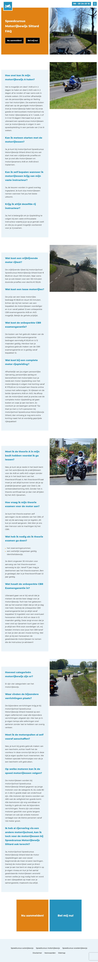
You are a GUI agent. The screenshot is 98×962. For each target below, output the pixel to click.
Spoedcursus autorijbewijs (22, 948)
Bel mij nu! (66, 915)
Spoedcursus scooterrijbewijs (74, 948)
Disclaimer (37, 953)
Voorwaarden (50, 953)
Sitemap (61, 953)
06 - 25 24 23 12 (81, 3)
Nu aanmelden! (32, 915)
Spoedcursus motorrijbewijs (48, 948)
